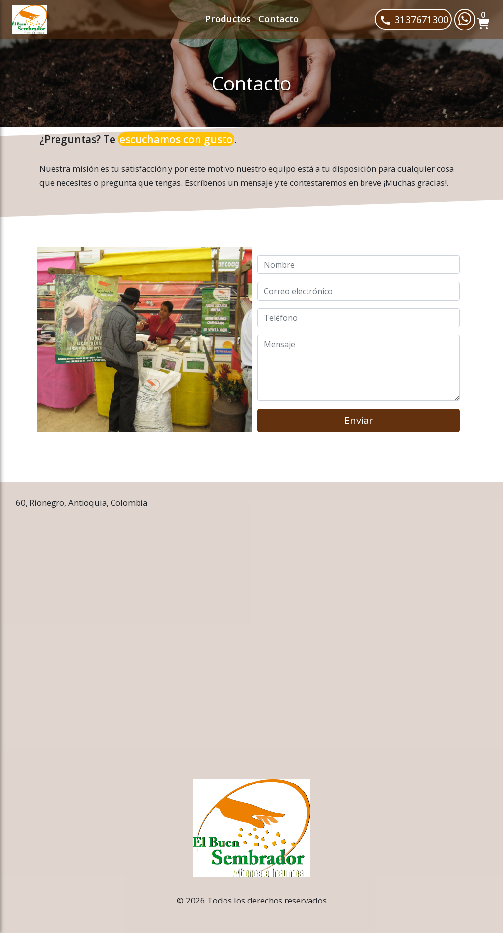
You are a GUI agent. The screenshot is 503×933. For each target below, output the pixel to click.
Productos (228, 18)
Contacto (278, 18)
